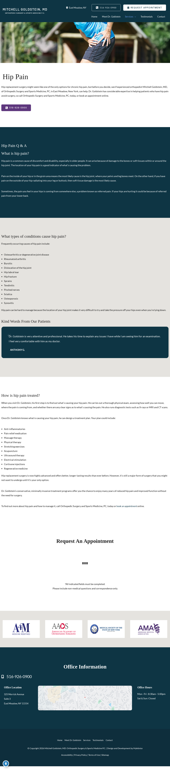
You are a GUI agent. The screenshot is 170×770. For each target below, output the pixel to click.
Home (59, 744)
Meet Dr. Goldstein (72, 744)
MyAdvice (138, 752)
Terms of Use (94, 758)
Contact (110, 744)
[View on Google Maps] (85, 701)
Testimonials (98, 744)
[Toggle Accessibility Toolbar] (6, 764)
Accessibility (67, 758)
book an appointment (127, 509)
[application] (132, 16)
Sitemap (105, 758)
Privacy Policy (80, 758)
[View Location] (66, 7)
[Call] (16, 680)
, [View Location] (77, 7)
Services (87, 744)
